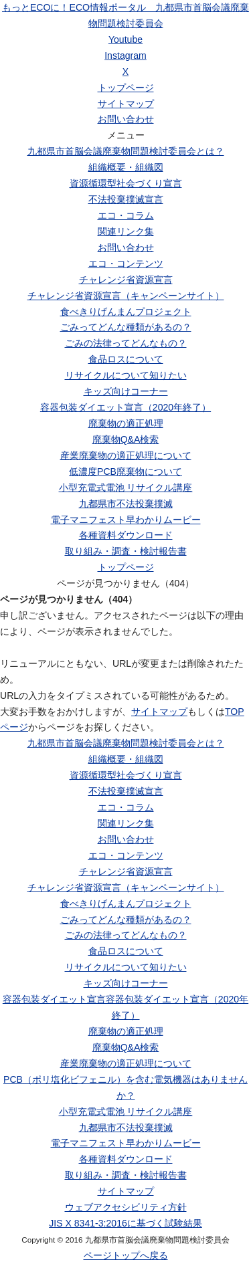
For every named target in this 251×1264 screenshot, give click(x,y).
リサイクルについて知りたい (126, 375)
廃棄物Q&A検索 (125, 439)
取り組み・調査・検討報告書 (126, 551)
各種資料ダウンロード (126, 535)
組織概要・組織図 (125, 167)
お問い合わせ (126, 119)
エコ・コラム (126, 215)
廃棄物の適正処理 (125, 423)
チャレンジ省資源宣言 (126, 279)
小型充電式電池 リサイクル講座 (126, 487)
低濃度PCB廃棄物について (125, 471)
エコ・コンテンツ (125, 263)
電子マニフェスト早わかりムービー (126, 519)
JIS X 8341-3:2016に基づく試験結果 (125, 1223)
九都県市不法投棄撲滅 (126, 503)
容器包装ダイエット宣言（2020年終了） (125, 407)
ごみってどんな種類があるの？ (125, 327)
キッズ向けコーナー (126, 391)
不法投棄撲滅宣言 (125, 199)
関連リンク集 (126, 231)
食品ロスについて (125, 359)
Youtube (125, 39)
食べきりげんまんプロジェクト (125, 311)
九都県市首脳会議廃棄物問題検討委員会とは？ (125, 151)
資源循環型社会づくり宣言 (126, 183)
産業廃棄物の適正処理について (125, 455)
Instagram (125, 55)
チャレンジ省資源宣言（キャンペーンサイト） (125, 295)
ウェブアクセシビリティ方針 (126, 1207)
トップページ (126, 87)
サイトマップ (126, 103)
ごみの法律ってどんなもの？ (126, 343)
